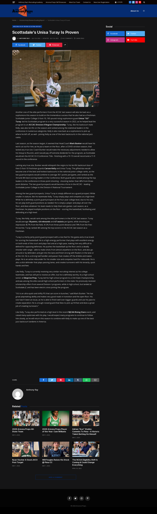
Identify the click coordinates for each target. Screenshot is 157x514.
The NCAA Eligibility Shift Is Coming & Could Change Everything (85, 462)
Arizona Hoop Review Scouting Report (27, 26)
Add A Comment (55, 477)
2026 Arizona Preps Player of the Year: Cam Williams (54, 430)
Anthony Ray (24, 38)
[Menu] (14, 2)
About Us (135, 11)
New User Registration (101, 2)
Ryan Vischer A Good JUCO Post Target (25, 461)
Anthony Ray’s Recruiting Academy (31, 2)
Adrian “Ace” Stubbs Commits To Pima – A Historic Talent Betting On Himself (85, 431)
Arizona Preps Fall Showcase (56, 2)
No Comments (67, 38)
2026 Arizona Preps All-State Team (23, 430)
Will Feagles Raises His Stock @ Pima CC (55, 461)
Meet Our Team (74, 2)
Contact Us (87, 2)
